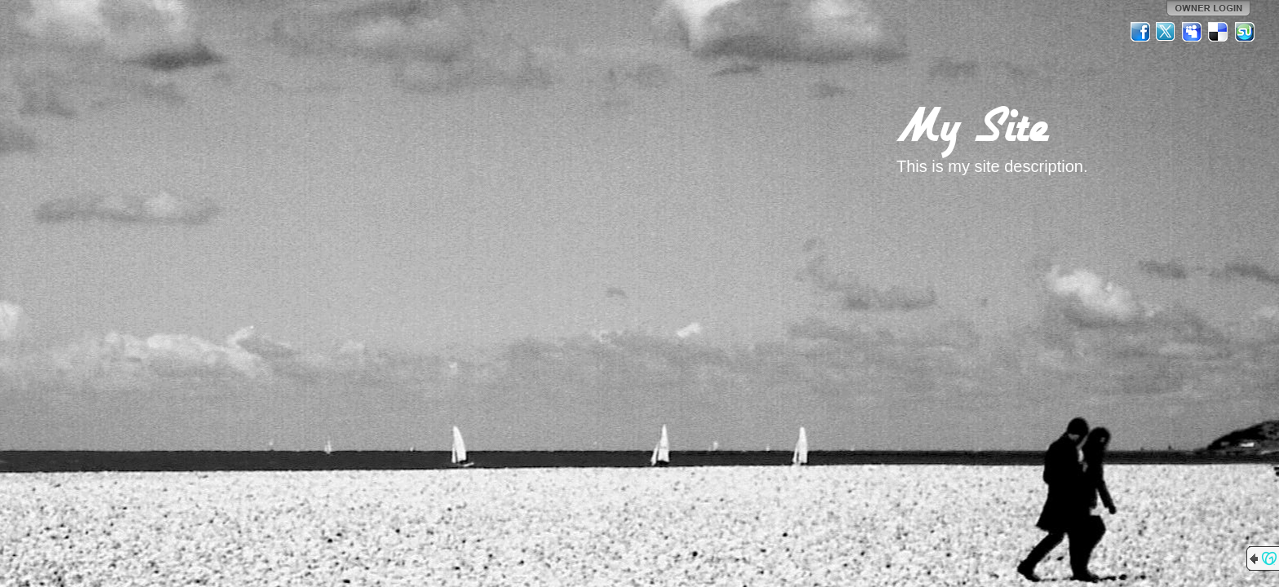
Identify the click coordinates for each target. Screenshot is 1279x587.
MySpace (1192, 31)
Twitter (1166, 31)
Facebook (1140, 31)
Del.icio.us (1218, 31)
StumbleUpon (1244, 31)
